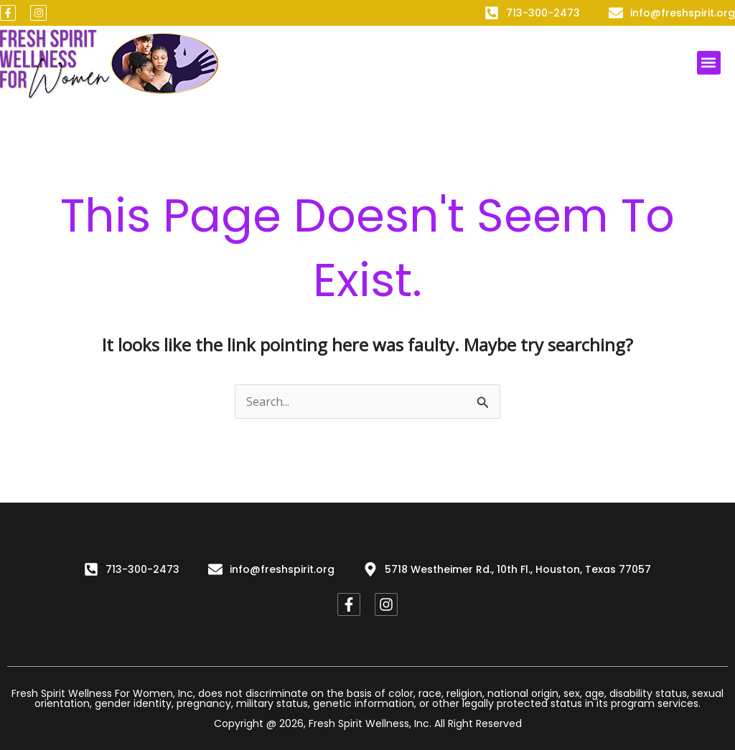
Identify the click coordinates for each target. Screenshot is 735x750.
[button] (709, 63)
